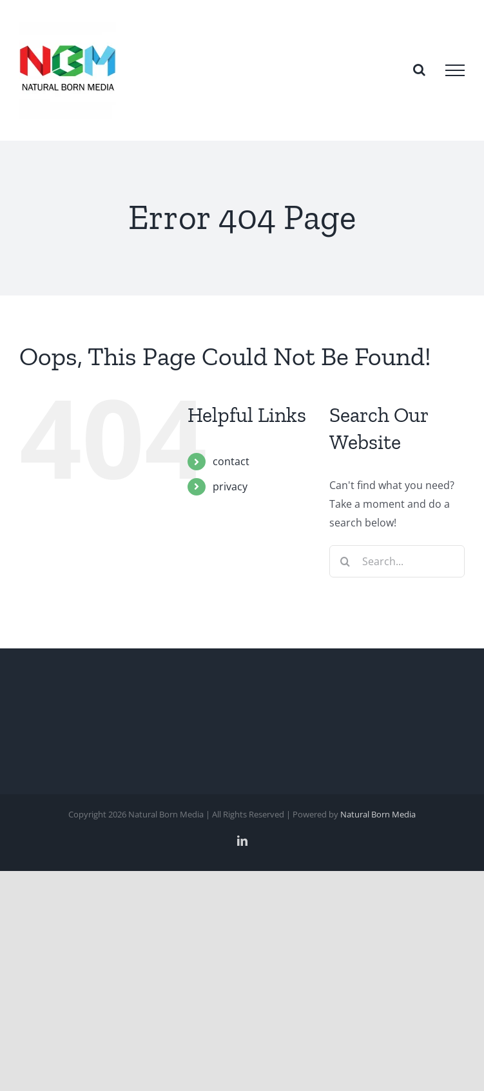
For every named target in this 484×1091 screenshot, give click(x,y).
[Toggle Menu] (455, 70)
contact (231, 461)
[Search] (345, 561)
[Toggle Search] (419, 69)
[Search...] (397, 561)
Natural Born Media (378, 814)
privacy (230, 486)
